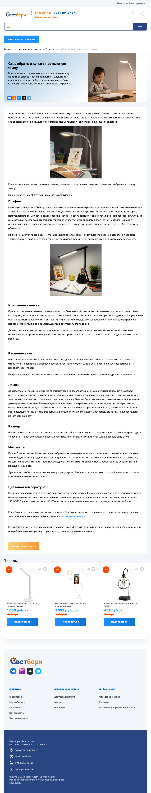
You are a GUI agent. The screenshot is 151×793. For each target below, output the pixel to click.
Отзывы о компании (110, 697)
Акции (72, 3)
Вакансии (59, 707)
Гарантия (14, 707)
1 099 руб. (75, 612)
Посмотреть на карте (26, 750)
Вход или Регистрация (131, 3)
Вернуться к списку (24, 546)
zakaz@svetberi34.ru (26, 769)
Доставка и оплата (64, 697)
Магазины (10, 3)
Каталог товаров (21, 39)
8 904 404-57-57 (64, 12)
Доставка (45, 3)
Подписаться (22, 621)
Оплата (59, 3)
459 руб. (124, 612)
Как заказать (16, 713)
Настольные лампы (72, 516)
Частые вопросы (18, 718)
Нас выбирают (17, 702)
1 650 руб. (27, 612)
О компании (28, 3)
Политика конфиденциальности (117, 707)
